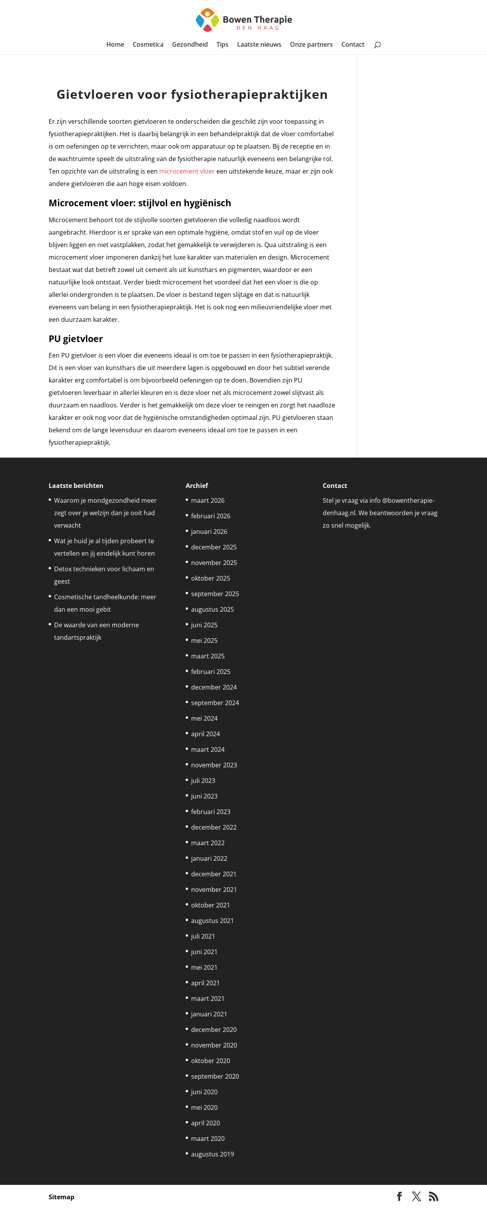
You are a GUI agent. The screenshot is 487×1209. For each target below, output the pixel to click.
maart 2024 (208, 749)
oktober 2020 (210, 1060)
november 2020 (214, 1045)
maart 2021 (208, 998)
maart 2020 (208, 1138)
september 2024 (215, 702)
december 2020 (214, 1029)
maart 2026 (208, 500)
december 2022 (214, 827)
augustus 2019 (212, 1154)
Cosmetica (148, 45)
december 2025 (214, 547)
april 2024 (205, 734)
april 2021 (205, 983)
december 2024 (214, 687)
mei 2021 (204, 967)
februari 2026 (210, 516)
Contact (352, 45)
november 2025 (214, 562)
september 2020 (215, 1076)
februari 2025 (210, 671)
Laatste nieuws (259, 45)
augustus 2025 (212, 609)
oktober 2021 (210, 905)
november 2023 (214, 765)
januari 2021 (209, 1014)
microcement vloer (187, 171)
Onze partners (311, 45)
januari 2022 (209, 858)
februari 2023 (210, 811)
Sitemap (61, 1197)
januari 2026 (209, 531)
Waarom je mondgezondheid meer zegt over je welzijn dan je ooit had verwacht (105, 513)
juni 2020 (204, 1092)
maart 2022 (208, 843)
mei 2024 (204, 718)
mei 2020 (204, 1107)
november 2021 (214, 889)
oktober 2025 (210, 578)
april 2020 (205, 1123)
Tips (222, 45)
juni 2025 (204, 625)
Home (115, 45)
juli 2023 (203, 780)
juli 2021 (203, 936)
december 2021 (214, 874)
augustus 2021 (212, 920)
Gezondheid (190, 45)
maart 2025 (208, 656)
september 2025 (215, 594)
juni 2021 (204, 952)
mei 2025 (204, 640)
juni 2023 (204, 796)
